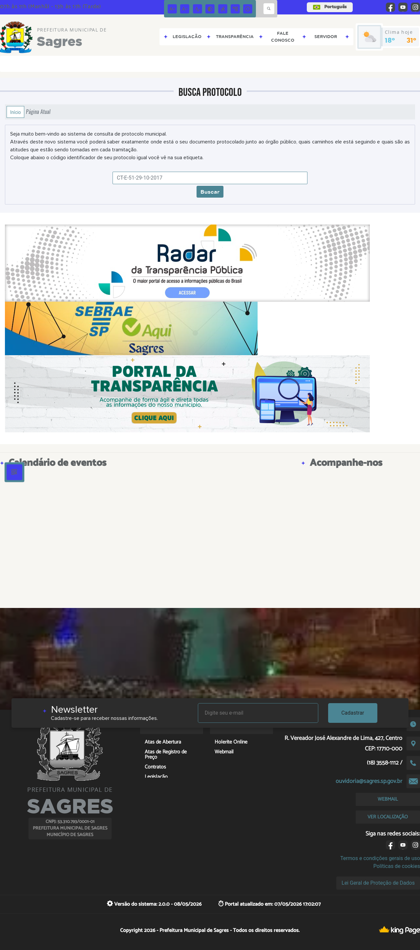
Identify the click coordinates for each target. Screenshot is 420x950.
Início (15, 112)
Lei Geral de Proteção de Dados (378, 883)
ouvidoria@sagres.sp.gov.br (369, 781)
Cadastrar (352, 713)
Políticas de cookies (396, 866)
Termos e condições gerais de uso (380, 858)
